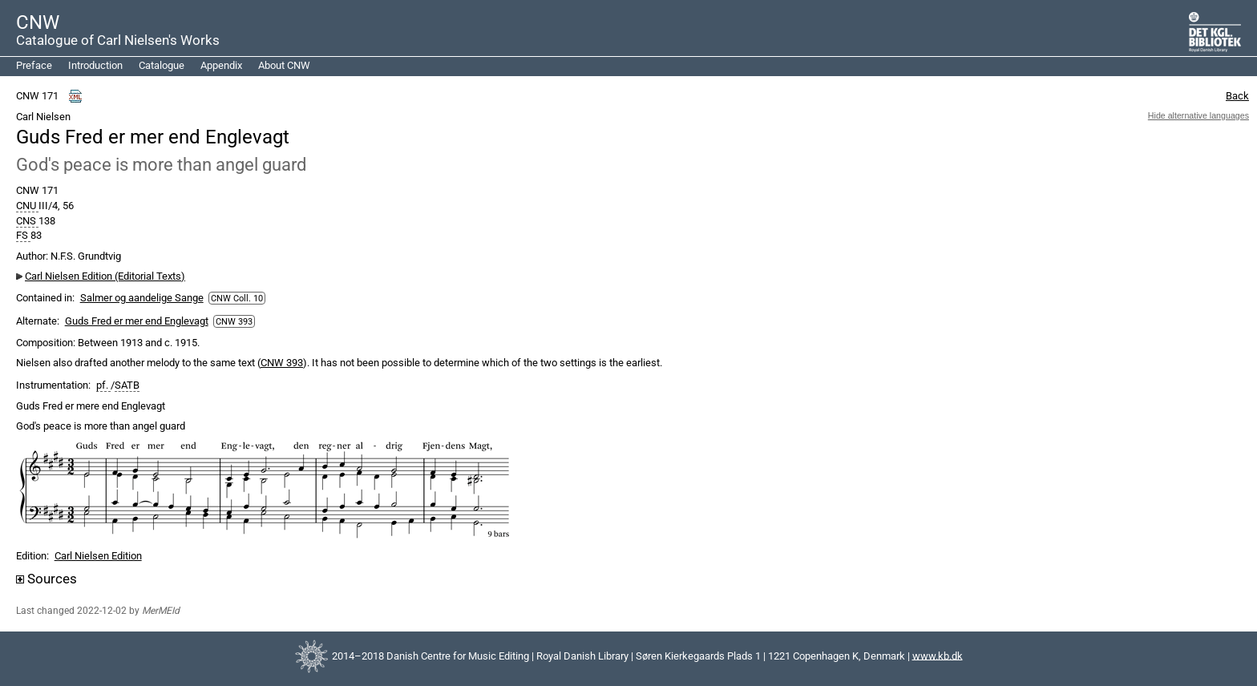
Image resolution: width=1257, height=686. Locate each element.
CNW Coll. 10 (237, 298)
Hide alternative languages (1198, 115)
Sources (46, 579)
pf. (103, 385)
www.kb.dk (937, 655)
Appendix (221, 65)
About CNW (284, 65)
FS (23, 235)
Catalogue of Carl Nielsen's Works (118, 40)
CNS (27, 221)
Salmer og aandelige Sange (142, 298)
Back (1237, 96)
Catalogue (161, 65)
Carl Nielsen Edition (98, 556)
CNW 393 (234, 321)
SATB (127, 385)
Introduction (95, 65)
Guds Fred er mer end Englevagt (136, 321)
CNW (37, 22)
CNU (27, 206)
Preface (34, 65)
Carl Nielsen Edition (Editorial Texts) (105, 276)
